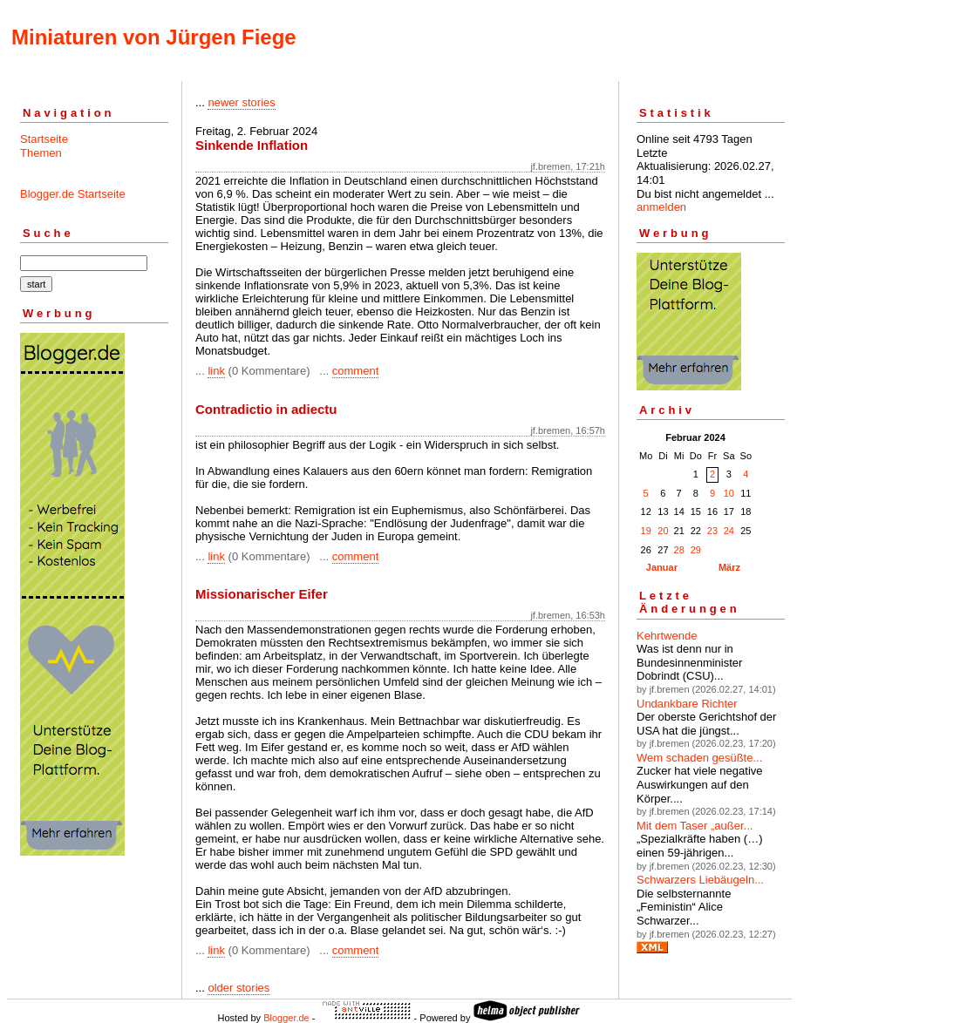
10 (729, 493)
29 (696, 550)
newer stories (241, 102)
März (729, 567)
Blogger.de (286, 1018)
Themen (41, 152)
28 (679, 550)
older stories (238, 987)
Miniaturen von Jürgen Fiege (153, 37)
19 (646, 530)
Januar (662, 567)
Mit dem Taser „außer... (695, 825)
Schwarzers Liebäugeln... (700, 879)
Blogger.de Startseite (73, 193)
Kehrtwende (667, 635)
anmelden (661, 206)
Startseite (44, 139)
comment (355, 370)
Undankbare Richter (687, 703)
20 (662, 530)
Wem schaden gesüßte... (699, 757)
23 (712, 530)
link (216, 370)
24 (729, 530)
